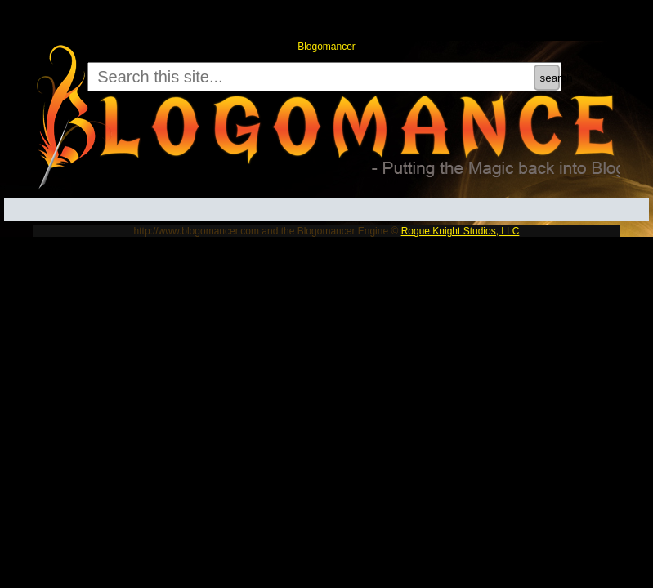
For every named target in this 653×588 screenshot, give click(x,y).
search (550, 78)
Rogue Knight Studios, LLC (460, 231)
